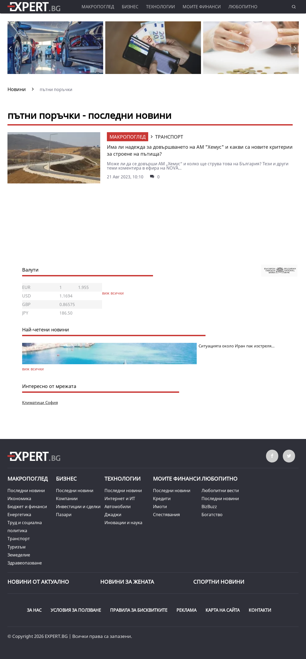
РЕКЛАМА (186, 610)
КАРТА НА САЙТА (223, 610)
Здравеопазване (24, 563)
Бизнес (130, 7)
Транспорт (18, 539)
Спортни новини (218, 581)
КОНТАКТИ (260, 610)
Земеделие (18, 555)
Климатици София (40, 402)
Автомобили (117, 506)
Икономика (19, 498)
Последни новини (26, 490)
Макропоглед (98, 7)
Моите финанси (202, 7)
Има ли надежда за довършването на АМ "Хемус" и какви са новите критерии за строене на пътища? (200, 150)
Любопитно (242, 7)
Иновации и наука (123, 522)
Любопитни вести (220, 490)
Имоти (160, 506)
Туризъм (16, 547)
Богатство (212, 514)
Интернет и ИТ (119, 498)
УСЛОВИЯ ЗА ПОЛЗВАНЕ (76, 610)
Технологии (160, 7)
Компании (67, 498)
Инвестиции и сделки (78, 506)
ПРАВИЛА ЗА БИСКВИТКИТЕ (138, 610)
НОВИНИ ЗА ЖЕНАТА (127, 581)
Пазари (63, 514)
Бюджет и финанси (27, 506)
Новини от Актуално (38, 581)
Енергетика (19, 514)
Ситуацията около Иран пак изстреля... (237, 345)
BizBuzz (209, 506)
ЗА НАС (34, 610)
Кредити (162, 498)
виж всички (113, 293)
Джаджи (112, 514)
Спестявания (166, 514)
